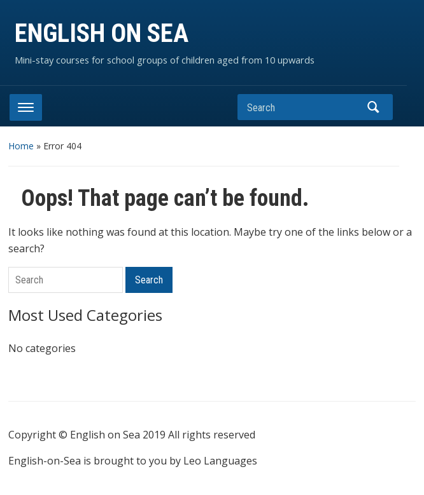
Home (21, 146)
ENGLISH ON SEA (101, 33)
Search (373, 107)
